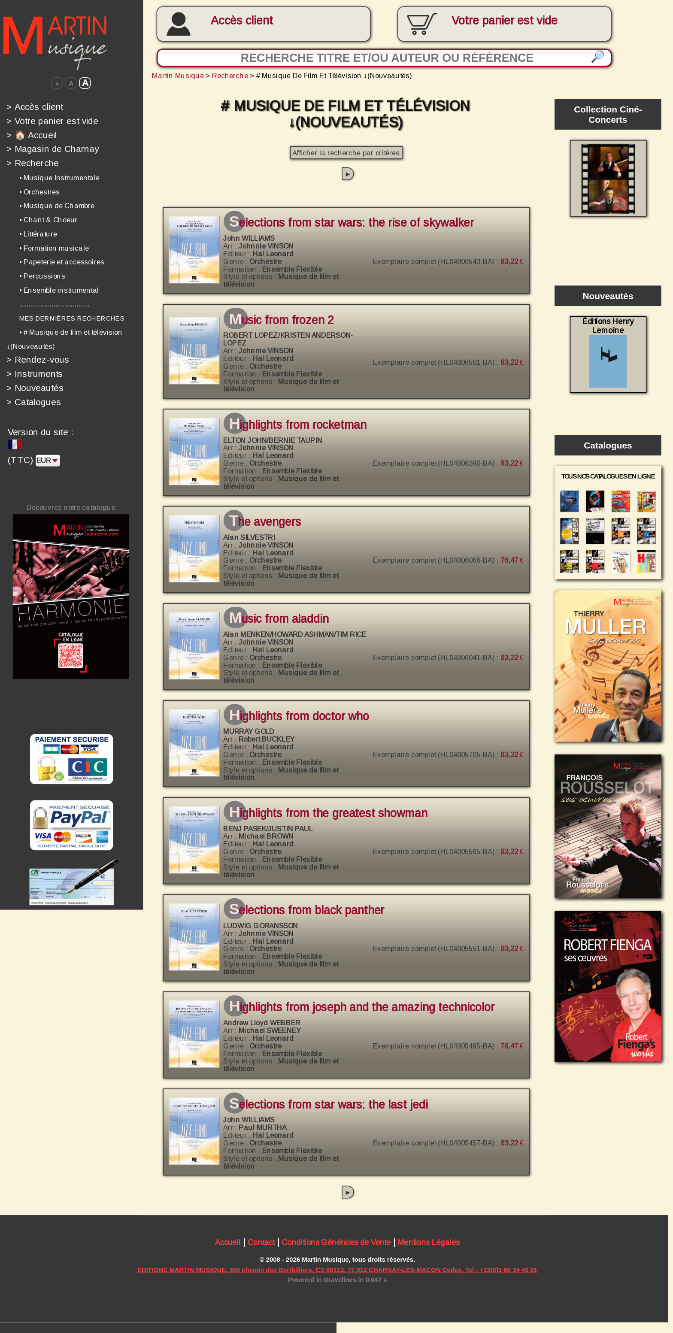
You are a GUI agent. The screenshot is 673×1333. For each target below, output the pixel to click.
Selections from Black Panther (307, 910)
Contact (261, 1243)
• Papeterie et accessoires (61, 262)
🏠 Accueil (31, 135)
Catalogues (33, 402)
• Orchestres (39, 192)
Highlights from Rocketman (298, 424)
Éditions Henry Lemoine (608, 352)
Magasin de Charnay (52, 149)
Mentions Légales (429, 1243)
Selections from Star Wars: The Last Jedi (328, 1104)
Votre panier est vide (52, 120)
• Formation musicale (54, 248)
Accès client (242, 20)
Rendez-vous (38, 359)
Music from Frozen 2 (281, 320)
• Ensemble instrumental (59, 290)
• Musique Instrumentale (59, 178)
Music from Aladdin (279, 619)
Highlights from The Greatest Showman (328, 813)
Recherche (32, 163)
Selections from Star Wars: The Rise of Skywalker (351, 223)
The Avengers (265, 522)
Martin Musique (178, 75)
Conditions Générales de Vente (336, 1243)
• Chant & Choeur (48, 220)
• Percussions (42, 276)
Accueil (228, 1243)
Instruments (34, 374)
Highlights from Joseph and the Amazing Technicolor (361, 1007)
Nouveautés (35, 388)
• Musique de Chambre (57, 205)
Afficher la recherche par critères (346, 153)
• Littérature (38, 234)
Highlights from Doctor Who (299, 716)
